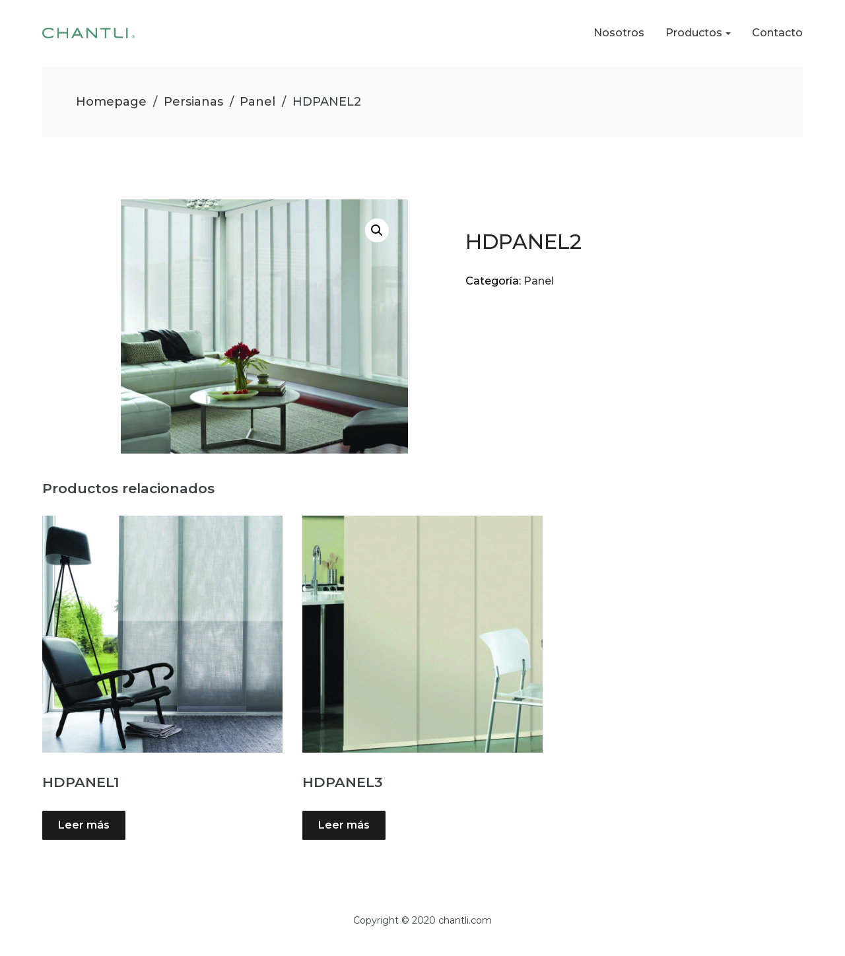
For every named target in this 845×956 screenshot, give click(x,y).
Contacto (777, 32)
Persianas (193, 101)
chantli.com (465, 920)
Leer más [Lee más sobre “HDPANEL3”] (344, 825)
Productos (693, 32)
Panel (257, 101)
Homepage (111, 101)
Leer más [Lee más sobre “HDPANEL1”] (84, 825)
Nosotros (618, 32)
